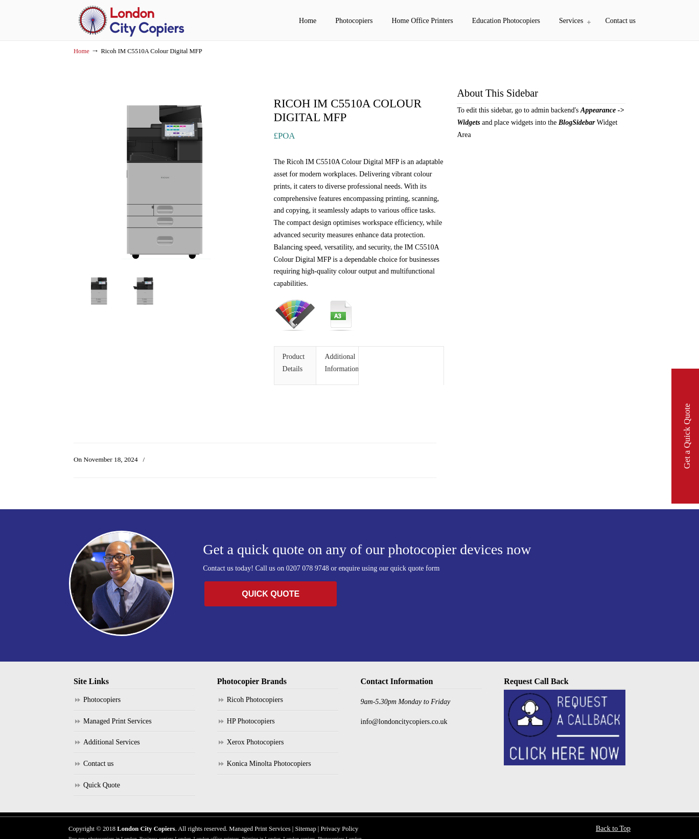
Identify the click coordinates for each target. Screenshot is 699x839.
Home (81, 51)
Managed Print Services (117, 721)
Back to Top (613, 828)
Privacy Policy (340, 828)
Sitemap (305, 828)
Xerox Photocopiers (255, 742)
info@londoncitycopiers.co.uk (404, 721)
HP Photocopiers (251, 721)
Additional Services (111, 742)
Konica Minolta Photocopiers (269, 763)
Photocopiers (102, 700)
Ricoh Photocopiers (255, 700)
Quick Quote (101, 785)
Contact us (98, 763)
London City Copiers (132, 20)
